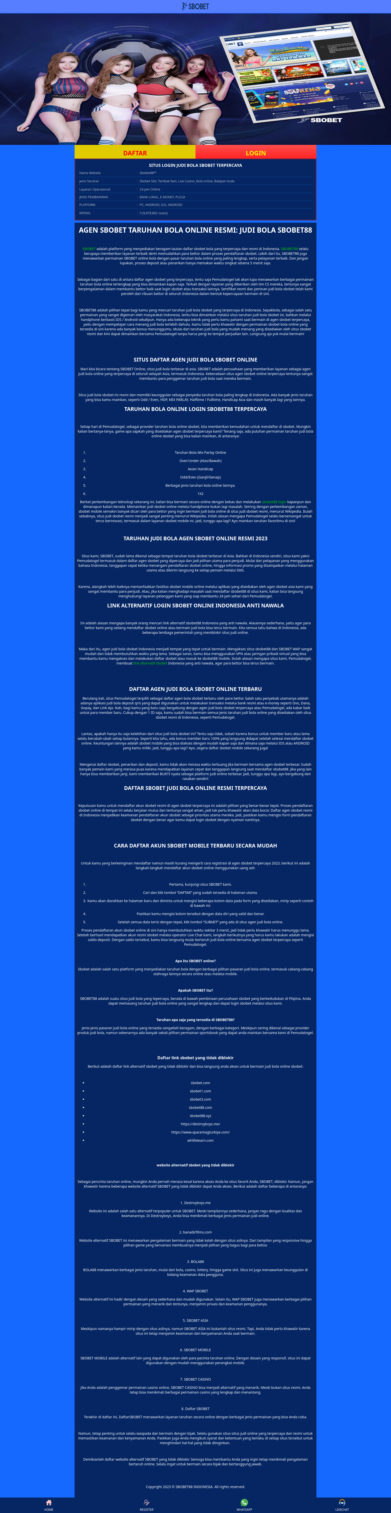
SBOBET (89, 248)
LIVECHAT (342, 1505)
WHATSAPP (244, 1505)
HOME (48, 1505)
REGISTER (146, 1505)
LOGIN (256, 153)
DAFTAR (135, 153)
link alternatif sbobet (150, 663)
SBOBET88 (289, 248)
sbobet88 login (274, 501)
